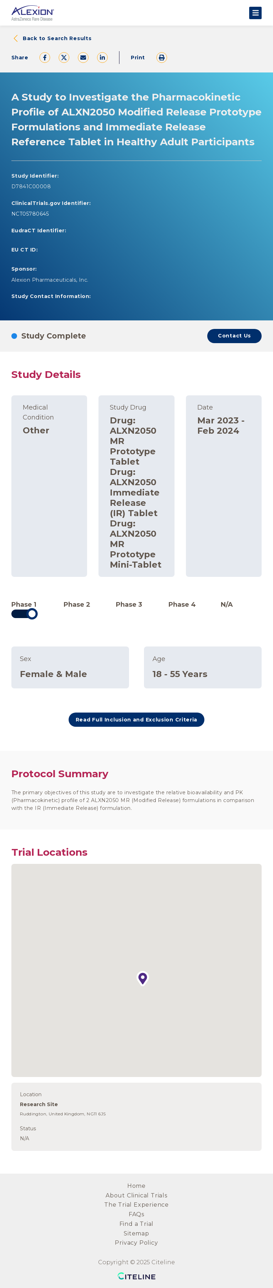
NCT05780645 (30, 214)
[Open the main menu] (255, 13)
